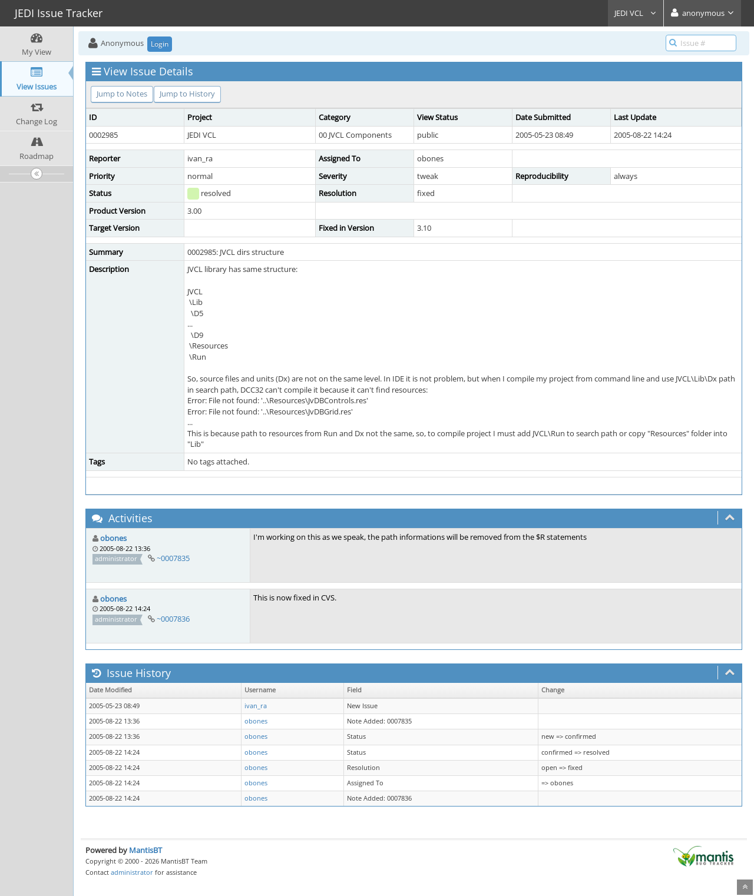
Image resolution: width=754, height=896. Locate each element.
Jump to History (187, 93)
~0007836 (173, 618)
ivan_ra (255, 706)
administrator (132, 872)
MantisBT (145, 850)
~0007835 (173, 558)
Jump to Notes (122, 93)
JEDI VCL (636, 13)
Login (159, 44)
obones (113, 538)
